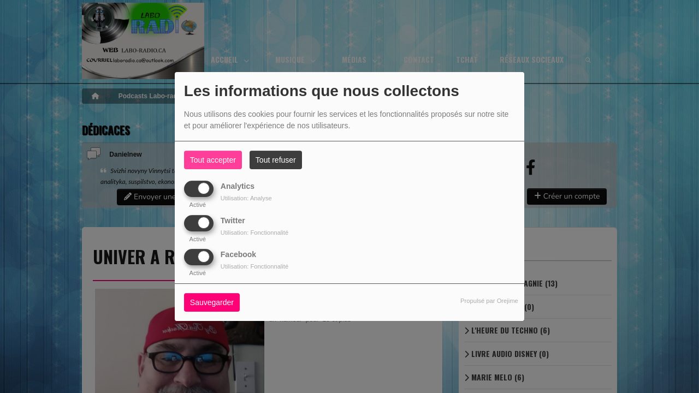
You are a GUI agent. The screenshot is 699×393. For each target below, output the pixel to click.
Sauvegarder (212, 302)
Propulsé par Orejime (489, 300)
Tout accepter (213, 160)
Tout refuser (276, 160)
